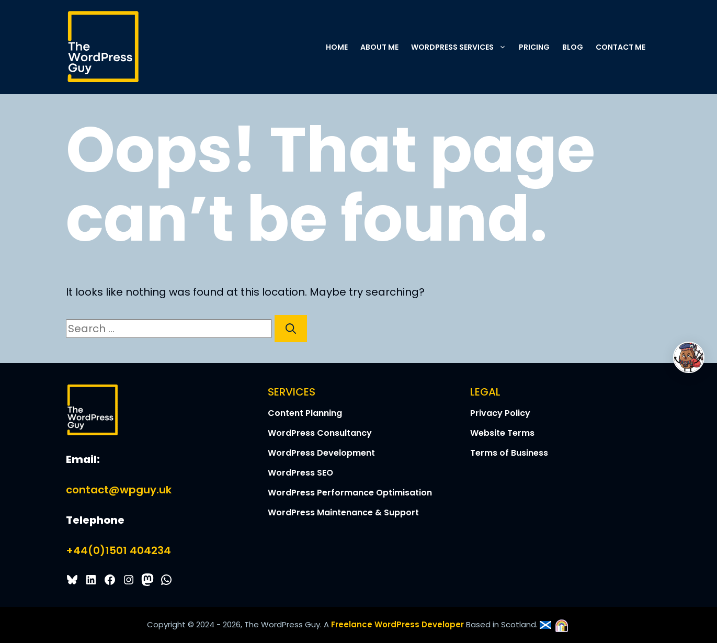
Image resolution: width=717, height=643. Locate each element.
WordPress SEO (300, 473)
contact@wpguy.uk (119, 489)
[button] (503, 47)
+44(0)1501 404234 (118, 550)
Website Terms (502, 433)
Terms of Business (509, 453)
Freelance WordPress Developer (397, 624)
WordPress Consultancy (320, 433)
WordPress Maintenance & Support (343, 512)
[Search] (291, 328)
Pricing (534, 47)
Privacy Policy (500, 413)
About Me (379, 47)
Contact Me (620, 47)
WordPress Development (321, 453)
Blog (572, 47)
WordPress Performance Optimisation (350, 493)
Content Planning (305, 413)
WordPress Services (462, 47)
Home (337, 47)
